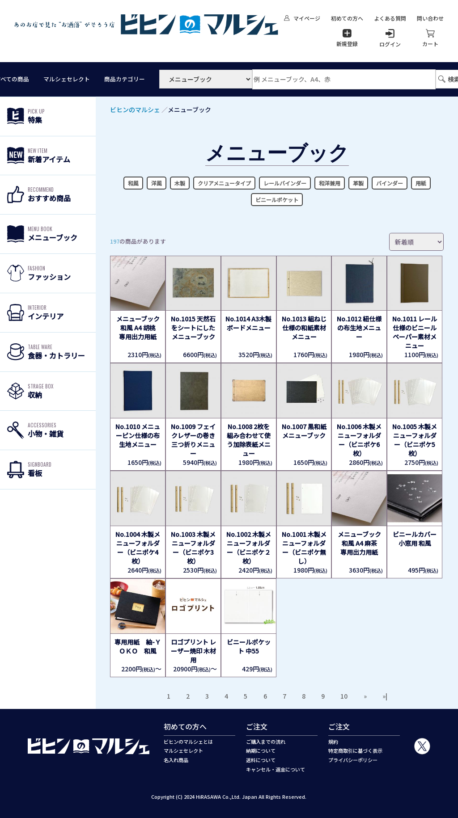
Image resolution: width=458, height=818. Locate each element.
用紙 (421, 183)
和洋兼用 (329, 183)
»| (384, 696)
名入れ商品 (176, 759)
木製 (179, 183)
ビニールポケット (276, 199)
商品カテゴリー (124, 79)
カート (430, 38)
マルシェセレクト (66, 79)
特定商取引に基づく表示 (355, 750)
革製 (358, 183)
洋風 (156, 183)
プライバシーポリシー (352, 759)
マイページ (302, 18)
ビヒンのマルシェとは (188, 741)
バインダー (389, 183)
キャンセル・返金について (275, 769)
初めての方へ (347, 18)
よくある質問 (390, 18)
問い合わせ (430, 18)
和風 (133, 183)
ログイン (390, 38)
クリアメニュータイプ (224, 183)
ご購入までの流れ (265, 741)
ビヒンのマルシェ (135, 109)
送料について (261, 759)
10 (344, 696)
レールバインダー (284, 183)
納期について (261, 750)
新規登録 (347, 38)
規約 (333, 741)
